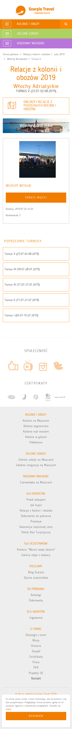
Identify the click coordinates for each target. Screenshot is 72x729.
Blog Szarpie (36, 572)
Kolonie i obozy (28, 24)
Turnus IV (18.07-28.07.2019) (22, 269)
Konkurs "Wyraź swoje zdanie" (36, 549)
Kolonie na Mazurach (36, 420)
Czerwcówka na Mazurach (36, 482)
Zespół (36, 651)
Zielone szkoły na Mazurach (36, 459)
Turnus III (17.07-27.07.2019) (22, 284)
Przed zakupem (36, 499)
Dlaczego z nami (36, 635)
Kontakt (36, 678)
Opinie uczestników (36, 577)
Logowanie (36, 617)
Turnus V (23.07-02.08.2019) (21, 254)
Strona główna (10, 54)
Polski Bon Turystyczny (36, 532)
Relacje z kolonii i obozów (36, 54)
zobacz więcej (36, 197)
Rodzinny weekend (30, 43)
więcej (8, 709)
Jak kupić (36, 505)
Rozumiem (36, 716)
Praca (36, 662)
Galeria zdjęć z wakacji (36, 555)
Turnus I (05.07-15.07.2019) (21, 315)
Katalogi (36, 595)
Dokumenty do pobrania (36, 516)
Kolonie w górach (36, 437)
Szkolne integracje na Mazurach (36, 465)
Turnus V (36, 59)
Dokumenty (36, 600)
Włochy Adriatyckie (17, 59)
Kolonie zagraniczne (36, 426)
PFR (36, 667)
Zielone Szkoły (28, 33)
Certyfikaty (36, 656)
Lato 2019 (59, 54)
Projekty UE (36, 673)
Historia (36, 646)
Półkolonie (36, 442)
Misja (36, 640)
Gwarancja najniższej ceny (36, 527)
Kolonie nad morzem (36, 431)
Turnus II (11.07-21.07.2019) (21, 300)
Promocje (36, 521)
